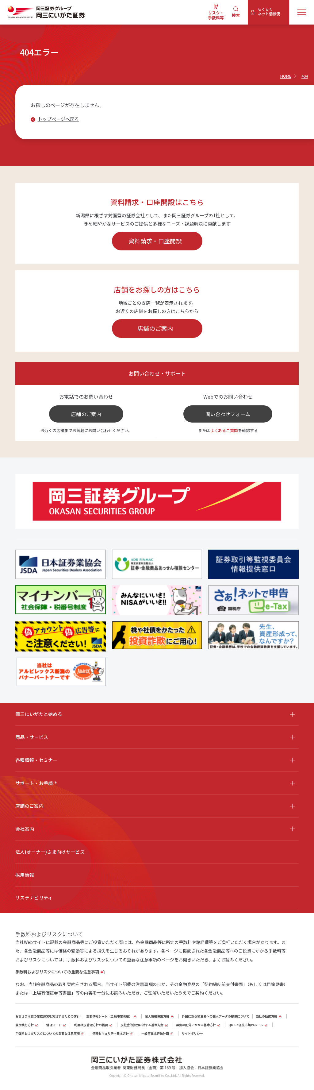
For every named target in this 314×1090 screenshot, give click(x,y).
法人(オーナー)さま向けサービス (50, 851)
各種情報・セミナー (36, 760)
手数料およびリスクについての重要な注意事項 (57, 972)
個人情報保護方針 (157, 1016)
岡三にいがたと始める (38, 714)
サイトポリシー (192, 1033)
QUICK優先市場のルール (245, 1024)
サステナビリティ (33, 897)
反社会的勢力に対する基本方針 (142, 1024)
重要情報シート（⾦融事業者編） (109, 1016)
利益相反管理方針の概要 (91, 1024)
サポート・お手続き (36, 783)
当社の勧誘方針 (266, 1016)
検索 (236, 15)
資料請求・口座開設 (155, 241)
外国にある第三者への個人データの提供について (215, 1016)
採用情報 (24, 875)
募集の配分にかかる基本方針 (196, 1024)
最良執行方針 (24, 1024)
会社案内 (24, 828)
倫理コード (54, 1024)
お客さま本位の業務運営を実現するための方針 (47, 1016)
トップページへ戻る (58, 119)
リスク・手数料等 (216, 15)
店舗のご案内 (155, 328)
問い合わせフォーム (228, 414)
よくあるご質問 (224, 430)
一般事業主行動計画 (155, 1033)
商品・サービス (31, 737)
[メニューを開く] (301, 12)
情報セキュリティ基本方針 (110, 1033)
